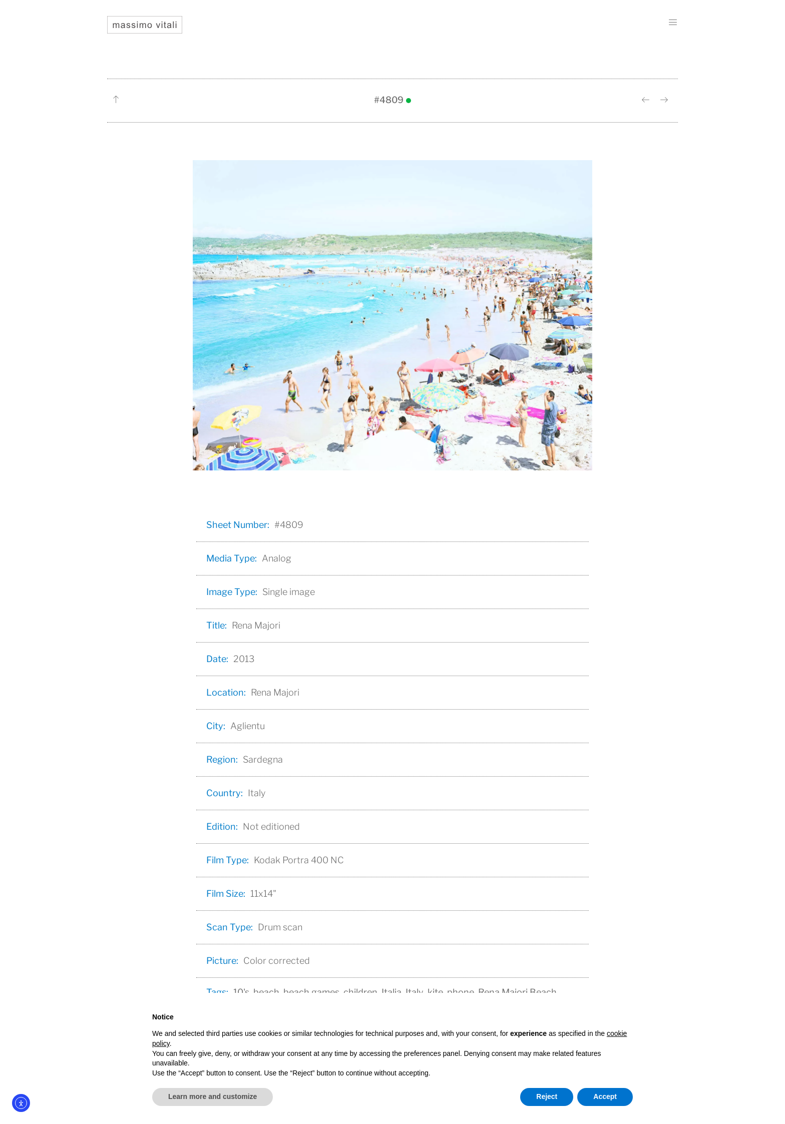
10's (241, 992)
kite (435, 992)
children (360, 992)
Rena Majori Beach (517, 992)
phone (460, 992)
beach (266, 992)
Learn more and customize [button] (212, 1096)
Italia (391, 992)
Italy (415, 992)
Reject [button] (546, 1096)
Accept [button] (605, 1096)
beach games (311, 992)
